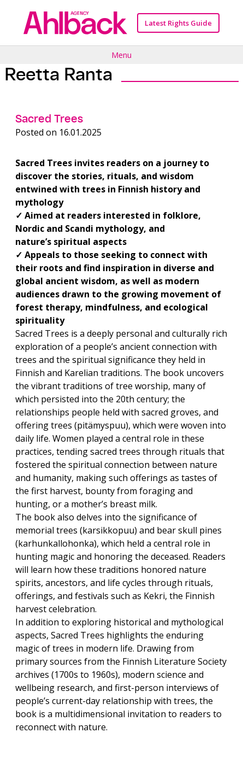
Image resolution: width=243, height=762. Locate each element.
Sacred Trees (49, 118)
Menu (121, 54)
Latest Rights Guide (178, 23)
